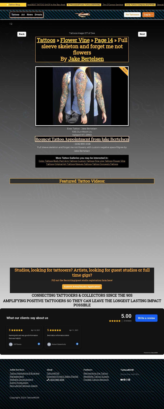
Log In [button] (147, 14)
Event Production (19, 383)
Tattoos (15, 14)
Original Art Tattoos (65, 164)
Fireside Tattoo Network (96, 379)
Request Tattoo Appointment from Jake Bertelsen (82, 139)
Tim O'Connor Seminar (115, 4)
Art (23, 14)
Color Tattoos (46, 161)
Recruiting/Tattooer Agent (24, 386)
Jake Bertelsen (86, 58)
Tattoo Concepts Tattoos (105, 164)
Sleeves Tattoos (83, 164)
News (30, 14)
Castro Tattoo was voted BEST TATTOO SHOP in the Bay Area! (39, 4)
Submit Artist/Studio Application (82, 286)
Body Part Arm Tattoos (65, 161)
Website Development (21, 379)
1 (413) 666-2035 (55, 379)
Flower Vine (75, 40)
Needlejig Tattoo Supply (96, 376)
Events (38, 14)
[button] (132, 14)
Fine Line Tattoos (103, 161)
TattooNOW (53, 373)
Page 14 (103, 40)
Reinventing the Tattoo (96, 373)
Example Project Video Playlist (62, 376)
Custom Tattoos (86, 161)
